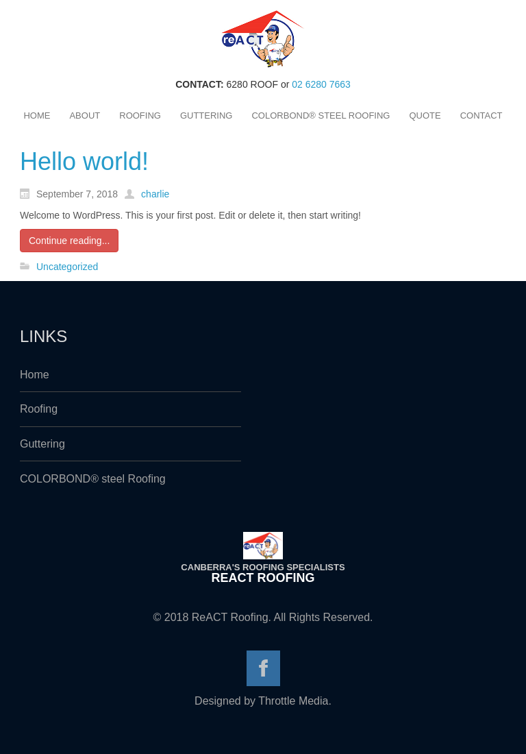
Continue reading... (69, 240)
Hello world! (84, 161)
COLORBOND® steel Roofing (93, 479)
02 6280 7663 (321, 84)
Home (34, 374)
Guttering (42, 444)
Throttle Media (293, 701)
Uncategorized (67, 266)
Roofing (39, 409)
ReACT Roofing (263, 578)
